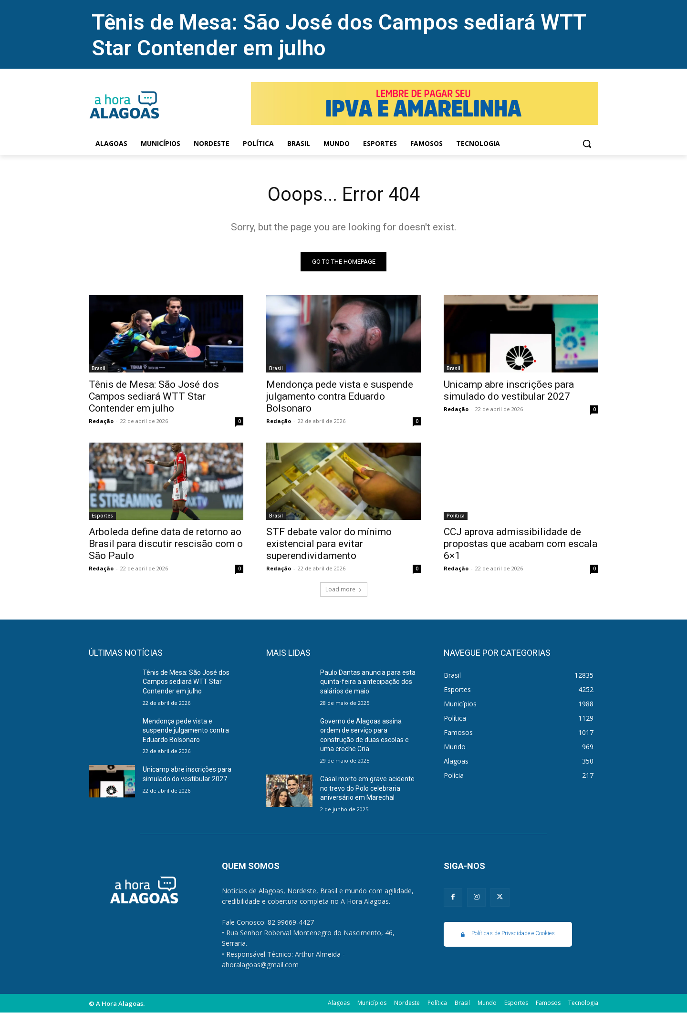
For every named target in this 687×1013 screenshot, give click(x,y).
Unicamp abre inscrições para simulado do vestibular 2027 (509, 390)
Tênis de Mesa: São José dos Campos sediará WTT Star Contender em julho (154, 396)
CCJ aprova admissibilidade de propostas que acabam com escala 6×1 (520, 543)
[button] (586, 143)
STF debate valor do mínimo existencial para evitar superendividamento (329, 543)
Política (456, 515)
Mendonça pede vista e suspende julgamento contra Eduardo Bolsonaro (339, 396)
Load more (343, 589)
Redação (101, 420)
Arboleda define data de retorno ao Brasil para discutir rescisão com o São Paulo (166, 543)
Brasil (98, 368)
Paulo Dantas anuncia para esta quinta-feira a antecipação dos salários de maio (368, 682)
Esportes (102, 515)
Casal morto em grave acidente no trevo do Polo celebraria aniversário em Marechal (367, 788)
